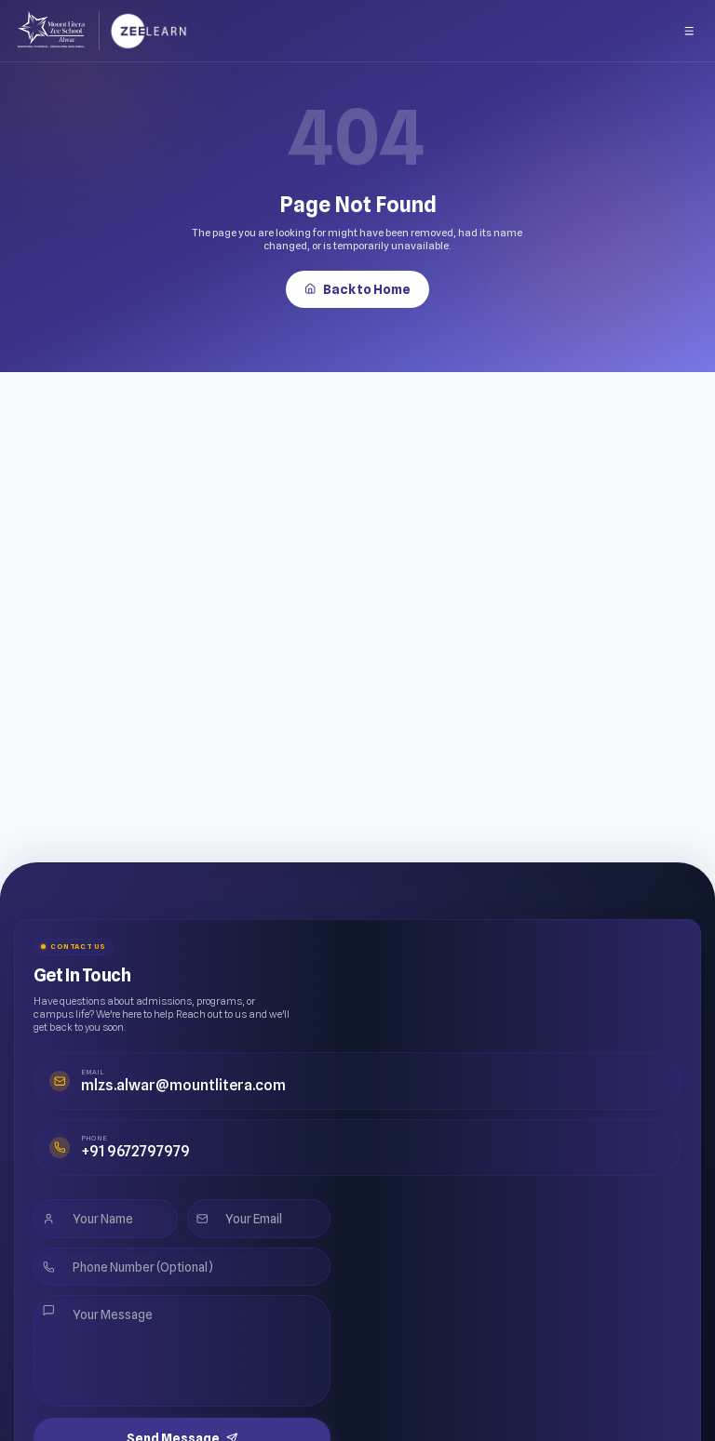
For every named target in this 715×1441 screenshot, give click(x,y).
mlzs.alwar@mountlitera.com (140, 1077)
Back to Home (357, 283)
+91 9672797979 (108, 1127)
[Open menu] (689, 27)
